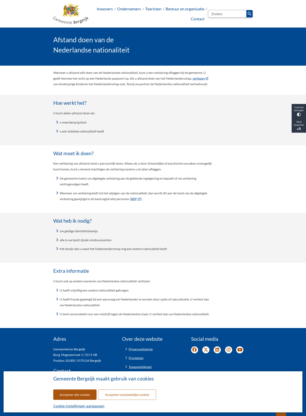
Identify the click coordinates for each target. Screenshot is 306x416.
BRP (136, 199)
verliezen (200, 78)
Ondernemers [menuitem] (129, 8)
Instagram (228, 350)
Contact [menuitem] (197, 18)
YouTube (239, 350)
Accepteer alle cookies (75, 394)
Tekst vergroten (299, 125)
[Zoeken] (227, 13)
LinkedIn (217, 350)
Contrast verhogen (299, 111)
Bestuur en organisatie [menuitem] (185, 8)
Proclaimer (136, 358)
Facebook (194, 350)
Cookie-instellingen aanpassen (78, 406)
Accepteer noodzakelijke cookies (127, 394)
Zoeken (249, 14)
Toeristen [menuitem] (153, 8)
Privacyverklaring (141, 349)
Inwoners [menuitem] (105, 8)
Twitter (205, 350)
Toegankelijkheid (140, 367)
